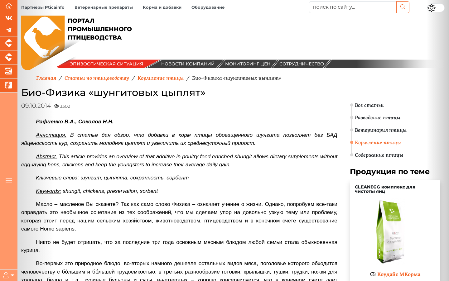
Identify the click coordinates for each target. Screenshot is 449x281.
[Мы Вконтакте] (8, 18)
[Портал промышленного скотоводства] (8, 57)
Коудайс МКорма (398, 274)
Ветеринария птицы (381, 130)
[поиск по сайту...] (353, 7)
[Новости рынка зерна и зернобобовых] (8, 86)
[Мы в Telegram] (8, 30)
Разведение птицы (377, 117)
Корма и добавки (162, 7)
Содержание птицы (379, 155)
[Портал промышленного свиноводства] (8, 43)
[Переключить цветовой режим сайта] (436, 7)
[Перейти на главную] (8, 6)
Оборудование (207, 7)
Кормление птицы (378, 142)
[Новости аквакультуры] (8, 71)
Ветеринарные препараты (104, 7)
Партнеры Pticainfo (43, 7)
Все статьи (369, 105)
